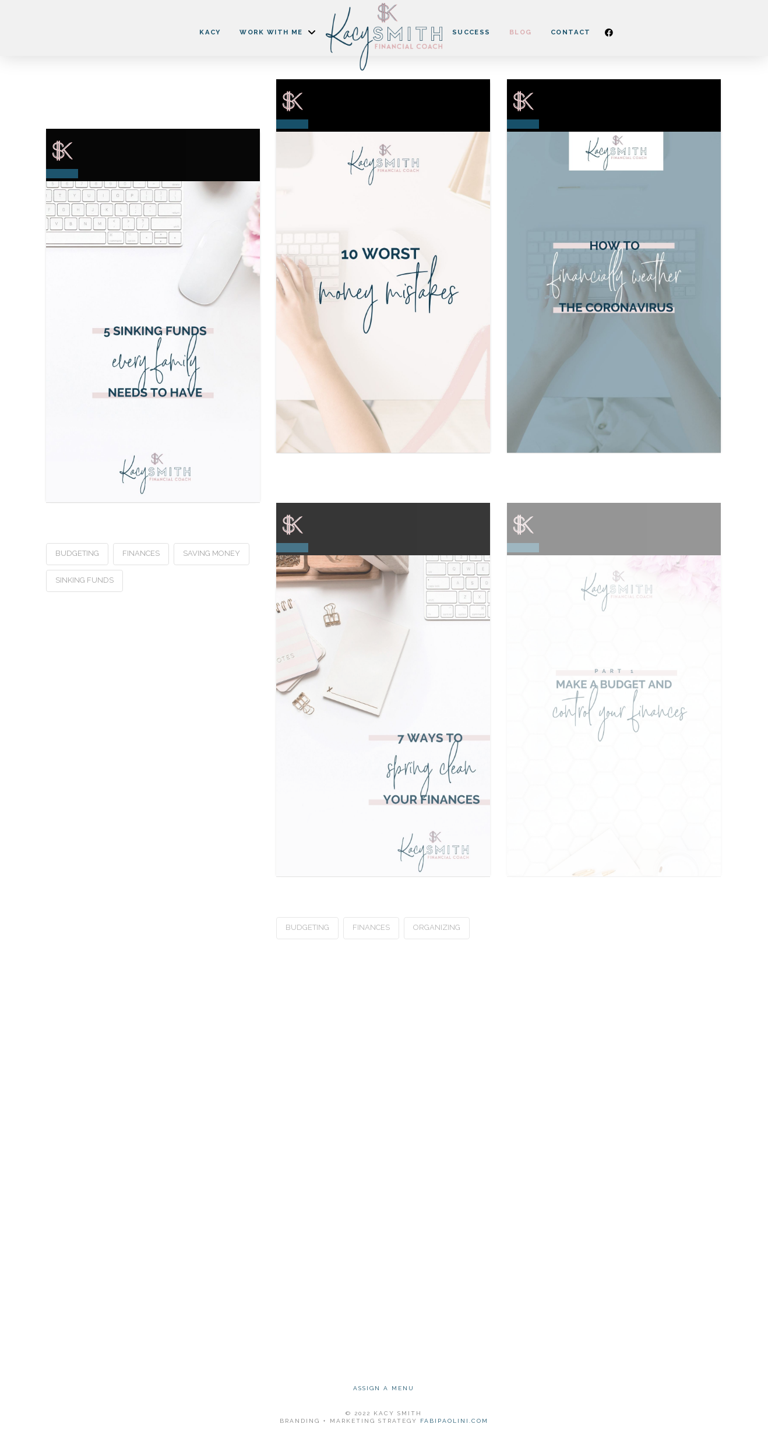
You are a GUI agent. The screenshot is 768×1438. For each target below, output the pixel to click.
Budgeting (77, 553)
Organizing (436, 927)
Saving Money (211, 553)
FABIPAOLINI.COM (454, 1421)
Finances (141, 553)
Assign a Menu (383, 1388)
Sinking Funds (84, 580)
